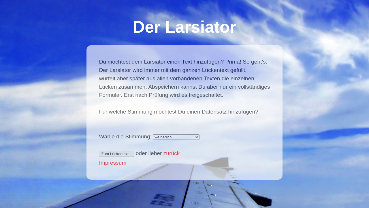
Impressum (112, 163)
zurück (171, 153)
